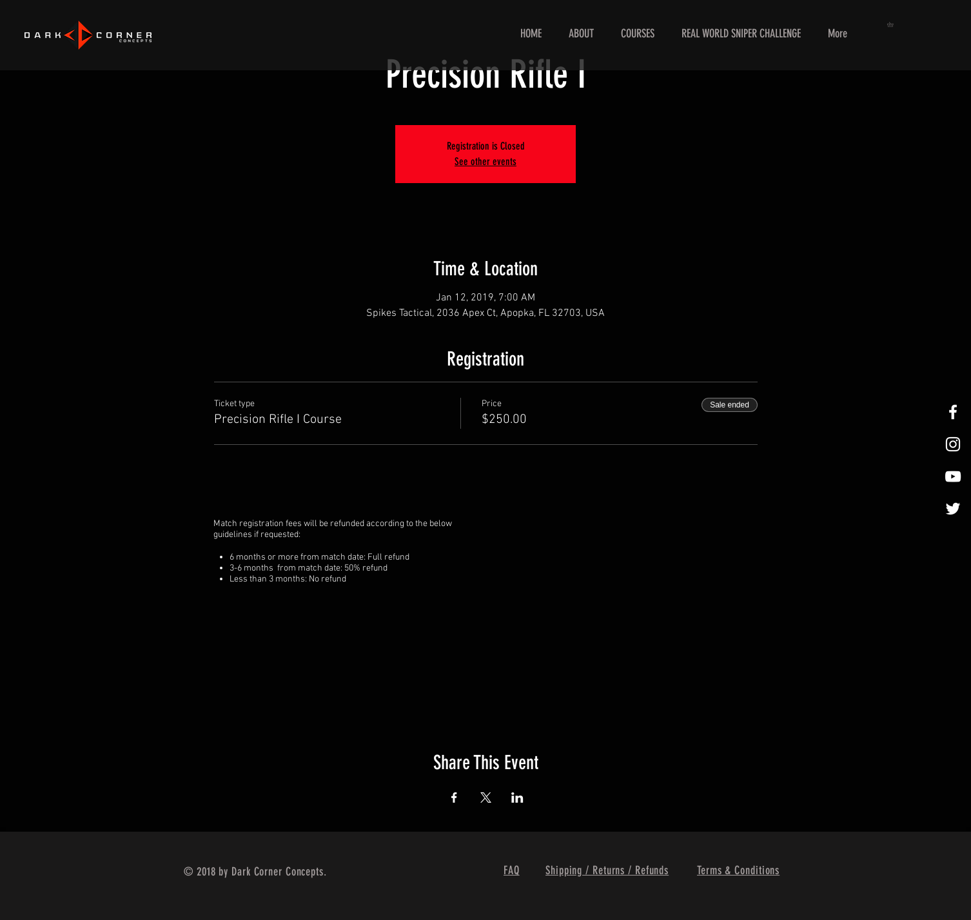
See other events (485, 161)
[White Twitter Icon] (953, 508)
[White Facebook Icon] (953, 412)
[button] (892, 24)
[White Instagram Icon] (953, 444)
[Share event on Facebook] (454, 797)
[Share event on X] (486, 797)
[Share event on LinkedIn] (517, 797)
